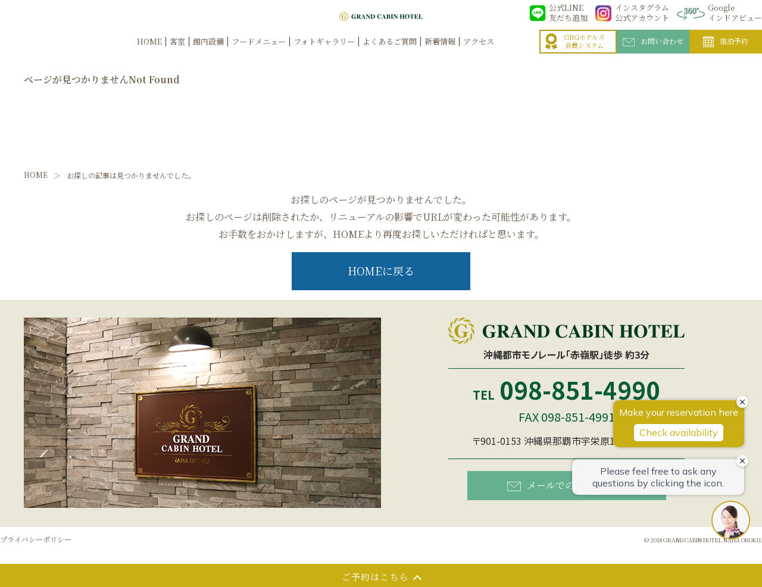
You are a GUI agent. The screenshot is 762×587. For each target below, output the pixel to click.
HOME (149, 54)
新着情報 (439, 54)
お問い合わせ (653, 54)
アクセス (478, 54)
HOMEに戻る (381, 270)
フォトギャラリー (324, 54)
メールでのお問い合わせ (569, 484)
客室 (177, 54)
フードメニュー (259, 54)
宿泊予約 (725, 55)
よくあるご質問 (390, 54)
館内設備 (208, 54)
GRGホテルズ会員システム (575, 54)
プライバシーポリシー (35, 539)
